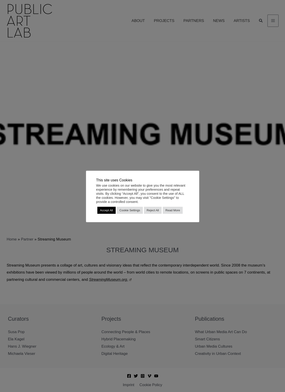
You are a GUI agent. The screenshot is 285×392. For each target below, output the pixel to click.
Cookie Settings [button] (130, 210)
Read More (172, 210)
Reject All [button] (153, 210)
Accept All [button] (106, 210)
